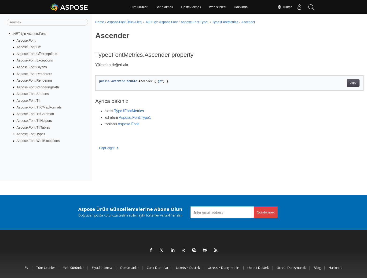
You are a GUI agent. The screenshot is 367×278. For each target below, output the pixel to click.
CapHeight (109, 148)
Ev (26, 267)
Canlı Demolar (157, 267)
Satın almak (164, 7)
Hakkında (241, 7)
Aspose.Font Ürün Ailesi (124, 22)
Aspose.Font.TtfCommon (35, 114)
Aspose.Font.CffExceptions (37, 54)
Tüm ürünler (138, 7)
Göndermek (266, 212)
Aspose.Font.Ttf (28, 100)
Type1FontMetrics (225, 22)
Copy (334, 83)
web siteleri (217, 7)
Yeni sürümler (73, 267)
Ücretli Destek (258, 267)
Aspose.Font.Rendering (34, 80)
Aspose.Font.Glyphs (32, 67)
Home (99, 22)
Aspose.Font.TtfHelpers (34, 121)
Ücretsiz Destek (188, 267)
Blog (317, 267)
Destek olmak (191, 7)
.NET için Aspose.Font (29, 34)
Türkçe (284, 7)
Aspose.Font (26, 40)
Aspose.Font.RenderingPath (38, 87)
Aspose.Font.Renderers (34, 74)
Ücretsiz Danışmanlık (223, 267)
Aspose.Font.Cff (29, 47)
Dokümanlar (129, 267)
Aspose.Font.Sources (33, 94)
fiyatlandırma (102, 267)
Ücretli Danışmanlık (291, 267)
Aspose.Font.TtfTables (33, 127)
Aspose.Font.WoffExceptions (38, 141)
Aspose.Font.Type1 (31, 134)
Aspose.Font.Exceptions (35, 60)
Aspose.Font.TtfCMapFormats (39, 107)
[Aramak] (47, 22)
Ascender (248, 22)
